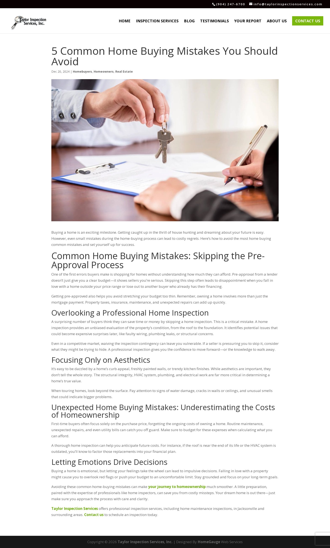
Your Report (247, 21)
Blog (189, 21)
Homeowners (104, 71)
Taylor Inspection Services (74, 508)
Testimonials (214, 21)
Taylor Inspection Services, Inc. (145, 541)
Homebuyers (82, 71)
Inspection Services (157, 21)
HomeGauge (209, 541)
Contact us (94, 514)
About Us (277, 21)
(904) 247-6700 (230, 4)
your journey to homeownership (177, 486)
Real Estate (124, 71)
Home (124, 21)
